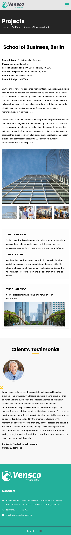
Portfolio (16, 27)
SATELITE (39, 531)
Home (5, 27)
